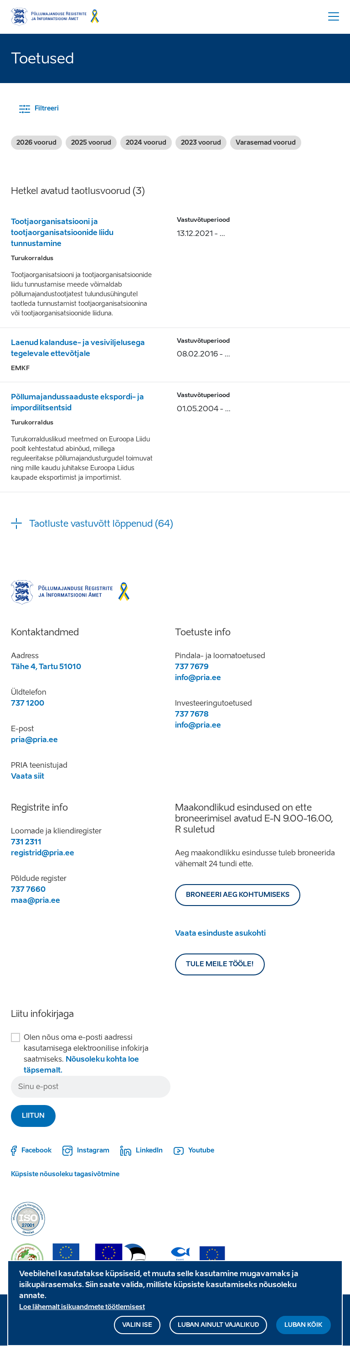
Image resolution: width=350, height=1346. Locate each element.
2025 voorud (91, 143)
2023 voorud (201, 143)
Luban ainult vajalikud (218, 1329)
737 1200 (27, 703)
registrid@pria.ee (42, 852)
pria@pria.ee (34, 739)
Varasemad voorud (266, 143)
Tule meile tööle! (220, 964)
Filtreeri (47, 108)
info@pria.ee (198, 677)
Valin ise (137, 1329)
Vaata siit (27, 776)
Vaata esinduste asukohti (220, 933)
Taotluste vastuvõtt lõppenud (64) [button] (101, 523)
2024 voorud (146, 143)
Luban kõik (303, 1329)
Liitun (33, 1116)
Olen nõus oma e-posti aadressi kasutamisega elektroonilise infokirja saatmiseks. (86, 1053)
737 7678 (192, 714)
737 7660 (28, 889)
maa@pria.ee (35, 900)
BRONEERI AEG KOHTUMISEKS (237, 895)
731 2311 (26, 842)
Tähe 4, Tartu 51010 (46, 666)
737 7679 (192, 666)
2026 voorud (36, 143)
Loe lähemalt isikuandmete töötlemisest (82, 1312)
